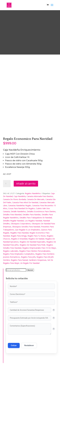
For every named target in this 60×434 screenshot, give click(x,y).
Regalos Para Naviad (19, 324)
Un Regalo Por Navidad (29, 327)
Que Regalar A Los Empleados (27, 294)
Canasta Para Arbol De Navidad (25, 267)
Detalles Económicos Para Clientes (41, 276)
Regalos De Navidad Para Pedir (32, 309)
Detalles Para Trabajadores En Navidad (36, 282)
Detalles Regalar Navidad (13, 285)
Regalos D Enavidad (19, 303)
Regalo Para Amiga (19, 300)
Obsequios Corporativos (21, 288)
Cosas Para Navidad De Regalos (21, 273)
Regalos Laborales (10, 315)
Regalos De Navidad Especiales (32, 306)
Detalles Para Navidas (32, 279)
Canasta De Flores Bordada (14, 264)
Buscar (30, 334)
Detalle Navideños (18, 276)
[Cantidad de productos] (7, 248)
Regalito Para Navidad (19, 297)
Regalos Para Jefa (28, 321)
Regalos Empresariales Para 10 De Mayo (39, 312)
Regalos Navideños (33, 258)
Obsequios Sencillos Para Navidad (26, 291)
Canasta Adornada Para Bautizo (40, 261)
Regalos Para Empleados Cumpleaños (18, 318)
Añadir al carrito (26, 248)
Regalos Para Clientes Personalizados (34, 315)
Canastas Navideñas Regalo (19, 270)
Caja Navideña (20, 261)
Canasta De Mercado (35, 264)
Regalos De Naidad (36, 303)
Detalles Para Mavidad (12, 279)
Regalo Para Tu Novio (37, 300)
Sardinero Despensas (37, 324)
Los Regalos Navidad (33, 285)
